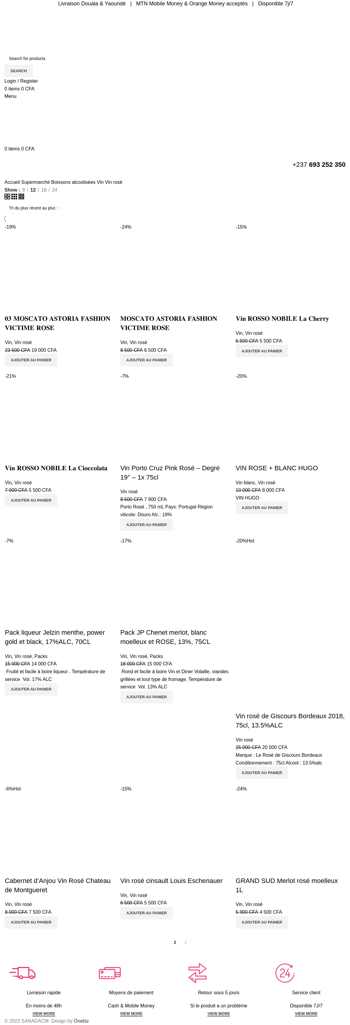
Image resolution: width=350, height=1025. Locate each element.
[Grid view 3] (14, 197)
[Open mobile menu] (10, 96)
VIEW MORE (44, 1013)
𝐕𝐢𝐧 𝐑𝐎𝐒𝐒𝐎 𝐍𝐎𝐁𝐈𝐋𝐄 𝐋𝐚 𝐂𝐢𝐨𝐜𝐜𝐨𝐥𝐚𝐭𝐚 (55, 468)
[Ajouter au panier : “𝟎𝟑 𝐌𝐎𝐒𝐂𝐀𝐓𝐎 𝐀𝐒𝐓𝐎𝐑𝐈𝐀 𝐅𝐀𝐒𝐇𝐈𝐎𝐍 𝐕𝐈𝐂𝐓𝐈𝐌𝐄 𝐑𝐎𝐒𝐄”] (30, 360)
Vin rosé (22, 342)
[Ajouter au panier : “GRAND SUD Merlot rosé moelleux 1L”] (262, 922)
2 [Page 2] (175, 942)
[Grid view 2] (7, 197)
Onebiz (81, 1021)
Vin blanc (245, 482)
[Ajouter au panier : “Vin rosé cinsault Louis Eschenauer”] (146, 913)
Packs (40, 656)
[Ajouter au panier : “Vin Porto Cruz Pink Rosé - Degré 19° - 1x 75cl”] (146, 525)
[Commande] (34, 208)
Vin (101, 182)
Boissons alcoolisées (74, 182)
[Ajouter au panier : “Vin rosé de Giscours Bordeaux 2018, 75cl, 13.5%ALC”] (262, 773)
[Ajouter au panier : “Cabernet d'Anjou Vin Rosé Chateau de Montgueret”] (30, 922)
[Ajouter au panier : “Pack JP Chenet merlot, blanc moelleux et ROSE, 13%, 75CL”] (146, 697)
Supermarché (36, 182)
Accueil (12, 182)
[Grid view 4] (21, 197)
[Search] (175, 58)
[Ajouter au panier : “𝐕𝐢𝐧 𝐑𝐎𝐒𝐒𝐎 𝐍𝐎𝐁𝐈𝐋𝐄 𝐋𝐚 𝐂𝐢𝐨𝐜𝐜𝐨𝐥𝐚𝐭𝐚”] (30, 500)
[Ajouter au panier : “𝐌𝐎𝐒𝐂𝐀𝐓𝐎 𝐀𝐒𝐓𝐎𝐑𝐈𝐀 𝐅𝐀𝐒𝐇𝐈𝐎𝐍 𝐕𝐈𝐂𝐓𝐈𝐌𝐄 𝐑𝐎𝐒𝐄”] (146, 360)
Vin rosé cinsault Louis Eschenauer (171, 880)
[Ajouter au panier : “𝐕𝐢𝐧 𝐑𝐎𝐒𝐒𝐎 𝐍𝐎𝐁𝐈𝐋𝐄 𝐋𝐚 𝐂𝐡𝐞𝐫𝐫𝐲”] (262, 351)
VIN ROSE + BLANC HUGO (277, 468)
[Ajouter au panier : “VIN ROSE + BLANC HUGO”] (262, 508)
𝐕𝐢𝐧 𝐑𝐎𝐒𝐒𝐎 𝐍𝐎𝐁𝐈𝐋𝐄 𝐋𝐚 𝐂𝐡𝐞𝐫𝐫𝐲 (282, 318)
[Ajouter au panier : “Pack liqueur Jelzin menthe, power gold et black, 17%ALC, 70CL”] (30, 689)
